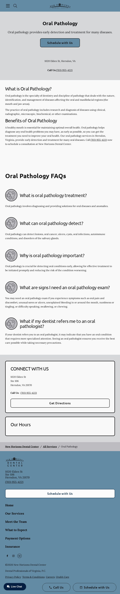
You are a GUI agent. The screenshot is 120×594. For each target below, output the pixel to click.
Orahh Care (62, 576)
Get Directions (60, 403)
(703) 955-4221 (64, 70)
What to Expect (16, 530)
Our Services (14, 513)
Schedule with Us (60, 43)
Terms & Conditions (33, 576)
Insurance (12, 546)
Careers (50, 576)
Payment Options (17, 538)
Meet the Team (16, 522)
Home (9, 505)
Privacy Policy (13, 576)
